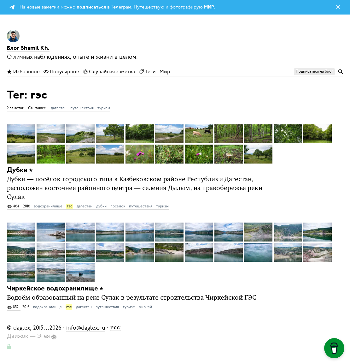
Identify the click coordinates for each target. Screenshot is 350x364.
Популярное (61, 71)
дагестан (59, 107)
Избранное (23, 71)
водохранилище (48, 206)
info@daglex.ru (85, 327)
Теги (147, 71)
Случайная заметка (109, 71)
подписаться (91, 7)
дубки (101, 206)
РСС (115, 328)
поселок (117, 206)
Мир (165, 71)
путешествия (82, 107)
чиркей (145, 306)
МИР (209, 7)
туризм (103, 107)
